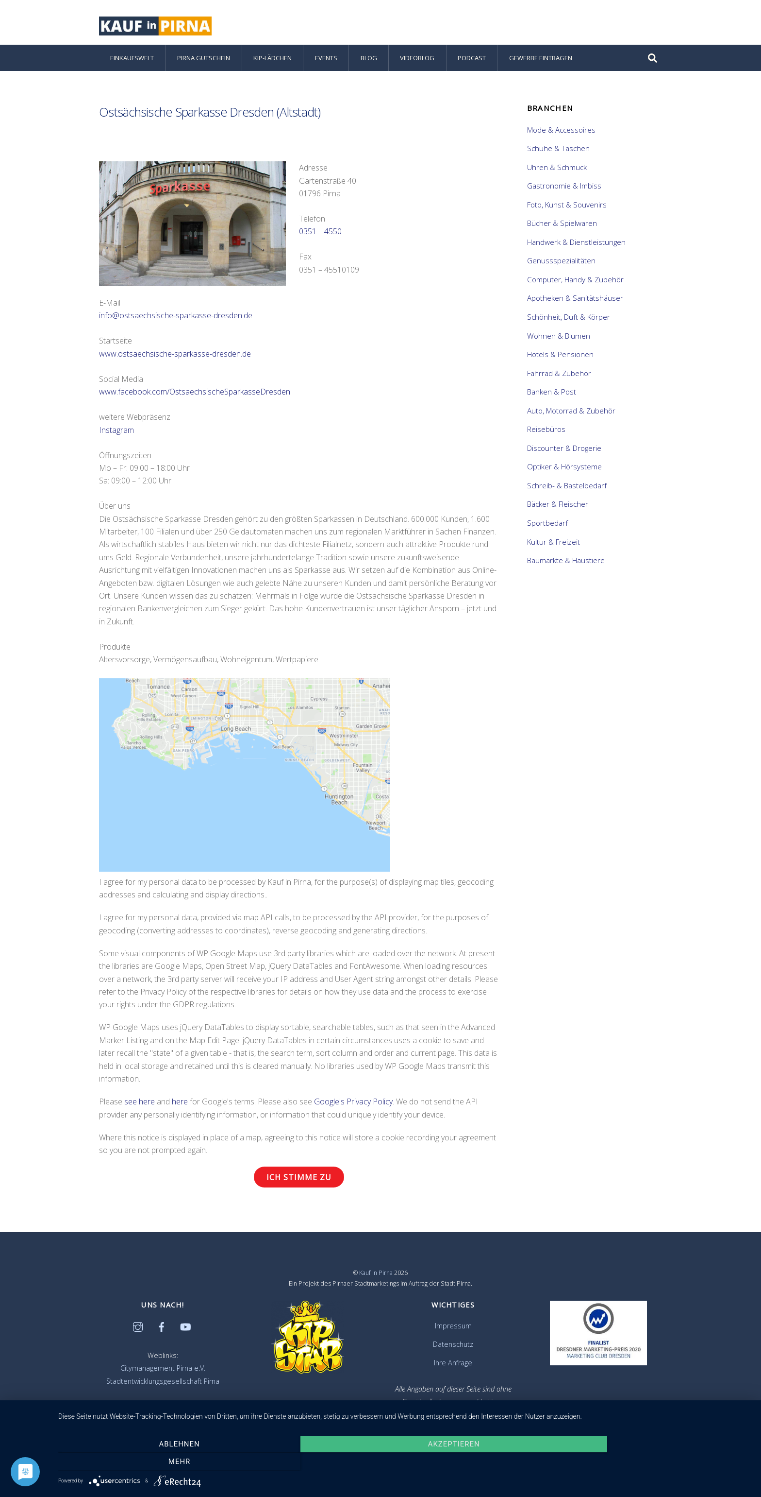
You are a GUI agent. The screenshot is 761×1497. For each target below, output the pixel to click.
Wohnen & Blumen (558, 337)
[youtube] (185, 1327)
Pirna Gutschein (203, 59)
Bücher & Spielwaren (562, 225)
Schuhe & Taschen (558, 150)
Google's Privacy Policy (353, 1103)
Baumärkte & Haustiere (566, 562)
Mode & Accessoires (561, 131)
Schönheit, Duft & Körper (568, 318)
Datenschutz (453, 1345)
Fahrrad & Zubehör (559, 374)
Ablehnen (162, 1462)
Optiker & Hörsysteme (564, 468)
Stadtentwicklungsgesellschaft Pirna (162, 1382)
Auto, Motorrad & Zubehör (571, 412)
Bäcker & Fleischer (557, 506)
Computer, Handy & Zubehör (575, 281)
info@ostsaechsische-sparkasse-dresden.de (175, 317)
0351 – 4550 (320, 233)
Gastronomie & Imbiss (564, 187)
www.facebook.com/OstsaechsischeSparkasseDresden (194, 393)
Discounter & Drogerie (564, 449)
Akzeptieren (405, 1462)
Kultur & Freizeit (553, 543)
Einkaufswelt (132, 59)
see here (139, 1103)
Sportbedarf (547, 524)
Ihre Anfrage (453, 1364)
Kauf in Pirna (376, 1274)
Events (326, 59)
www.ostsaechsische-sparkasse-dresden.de (175, 355)
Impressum (453, 1327)
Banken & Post (551, 393)
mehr (647, 1462)
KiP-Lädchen (272, 59)
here (180, 1103)
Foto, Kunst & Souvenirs (567, 206)
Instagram (116, 431)
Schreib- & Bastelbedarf (567, 487)
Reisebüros (546, 431)
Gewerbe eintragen (540, 59)
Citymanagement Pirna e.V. (162, 1370)
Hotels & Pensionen (560, 356)
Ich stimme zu (299, 1178)
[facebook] (161, 1327)
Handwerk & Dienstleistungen (576, 243)
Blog (369, 59)
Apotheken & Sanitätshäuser (575, 300)
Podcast (472, 59)
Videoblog (417, 59)
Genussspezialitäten (561, 262)
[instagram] (138, 1327)
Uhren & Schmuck (557, 168)
